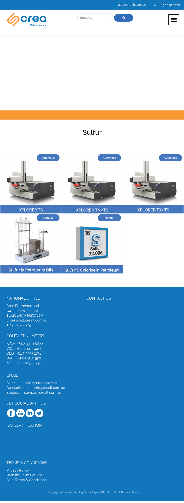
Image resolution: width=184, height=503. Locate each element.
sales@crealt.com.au (131, 4)
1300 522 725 (170, 5)
